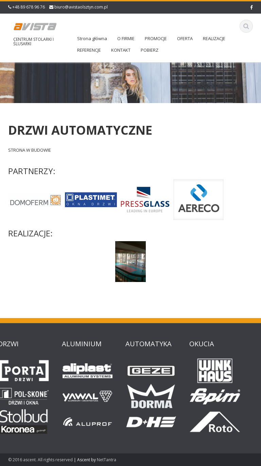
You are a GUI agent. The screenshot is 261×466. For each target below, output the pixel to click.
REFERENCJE (89, 50)
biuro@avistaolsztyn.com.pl (81, 7)
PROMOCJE (156, 38)
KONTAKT (120, 50)
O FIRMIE (126, 38)
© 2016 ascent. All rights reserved (40, 460)
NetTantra (106, 460)
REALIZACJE (214, 38)
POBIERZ (149, 50)
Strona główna (92, 38)
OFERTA (185, 38)
